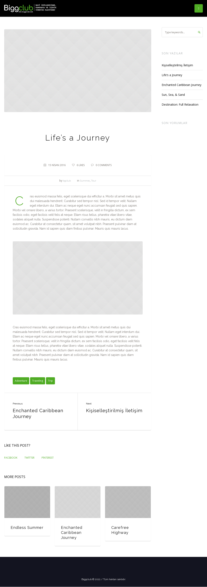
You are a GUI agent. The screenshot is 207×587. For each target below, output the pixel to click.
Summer (85, 180)
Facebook (10, 457)
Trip (50, 380)
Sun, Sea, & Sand (173, 95)
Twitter (29, 457)
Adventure (21, 380)
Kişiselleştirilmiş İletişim (114, 410)
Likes (81, 165)
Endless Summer (27, 527)
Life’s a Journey (172, 75)
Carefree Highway (120, 530)
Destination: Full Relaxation (180, 104)
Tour (93, 180)
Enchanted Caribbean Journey (38, 413)
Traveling (37, 380)
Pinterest (48, 457)
